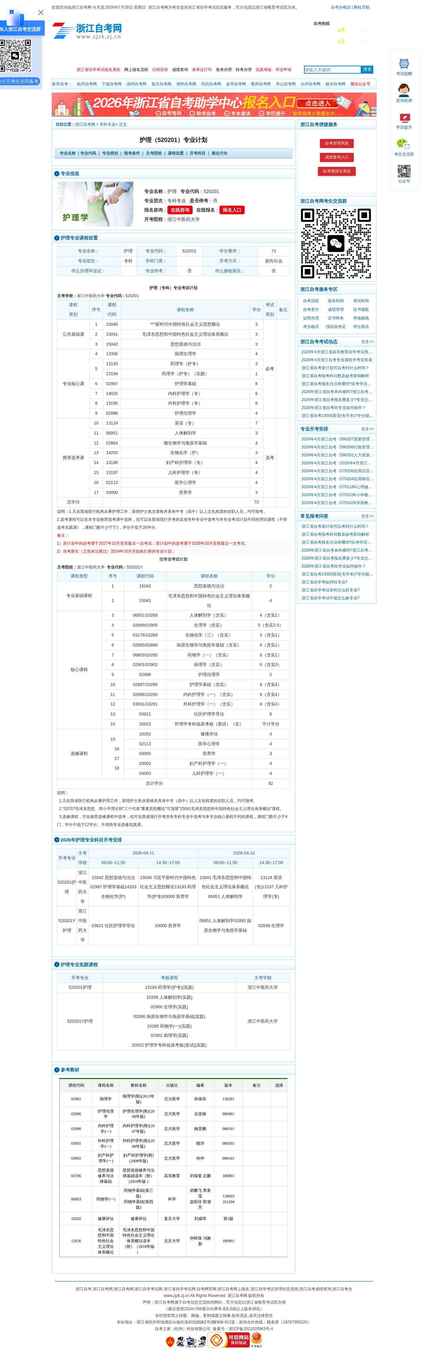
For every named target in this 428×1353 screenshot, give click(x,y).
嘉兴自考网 (161, 84)
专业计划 (175, 55)
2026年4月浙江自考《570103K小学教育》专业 (338, 495)
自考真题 (324, 55)
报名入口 (232, 210)
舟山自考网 (286, 84)
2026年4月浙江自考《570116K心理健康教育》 (338, 487)
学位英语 (361, 326)
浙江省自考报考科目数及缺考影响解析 (335, 375)
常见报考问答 (314, 516)
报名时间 (336, 301)
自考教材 (235, 55)
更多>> (367, 341)
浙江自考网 (85, 124)
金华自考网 (236, 84)
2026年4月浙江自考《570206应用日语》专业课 (338, 471)
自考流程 (311, 301)
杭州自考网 (87, 84)
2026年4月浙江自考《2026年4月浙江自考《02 (338, 463)
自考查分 (311, 309)
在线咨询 (180, 210)
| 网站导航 (360, 7)
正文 (123, 124)
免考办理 (224, 69)
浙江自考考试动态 (318, 341)
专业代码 (88, 153)
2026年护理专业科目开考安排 (91, 840)
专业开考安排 (314, 429)
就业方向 (219, 153)
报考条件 (132, 153)
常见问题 (294, 55)
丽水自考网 (335, 84)
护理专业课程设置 (79, 237)
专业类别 (110, 153)
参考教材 (70, 1069)
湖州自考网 (186, 84)
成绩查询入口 (337, 157)
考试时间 (361, 301)
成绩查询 (180, 69)
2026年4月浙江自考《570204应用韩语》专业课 (338, 479)
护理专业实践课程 (79, 964)
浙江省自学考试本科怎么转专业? (331, 590)
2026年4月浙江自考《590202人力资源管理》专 (338, 455)
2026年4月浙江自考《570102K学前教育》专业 (338, 503)
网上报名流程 (136, 69)
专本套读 (264, 55)
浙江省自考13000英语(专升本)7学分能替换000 (338, 415)
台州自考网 (311, 84)
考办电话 (311, 326)
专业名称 (68, 153)
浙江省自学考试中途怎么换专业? (331, 598)
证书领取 (361, 309)
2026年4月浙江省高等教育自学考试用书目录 (338, 352)
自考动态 (115, 55)
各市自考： (62, 84)
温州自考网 (137, 84)
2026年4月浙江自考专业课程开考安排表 (337, 360)
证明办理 (311, 318)
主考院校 (205, 55)
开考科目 (198, 153)
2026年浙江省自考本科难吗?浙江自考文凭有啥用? (338, 391)
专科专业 (107, 124)
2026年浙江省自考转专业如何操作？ (334, 407)
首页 (61, 55)
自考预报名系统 (337, 171)
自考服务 (354, 55)
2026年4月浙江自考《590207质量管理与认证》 (338, 439)
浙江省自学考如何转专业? (325, 582)
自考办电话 (341, 7)
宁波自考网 (112, 84)
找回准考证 (336, 326)
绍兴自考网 (211, 84)
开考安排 (145, 55)
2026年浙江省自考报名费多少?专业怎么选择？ (338, 399)
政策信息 (85, 55)
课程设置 (176, 153)
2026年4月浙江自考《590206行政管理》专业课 (338, 447)
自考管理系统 (337, 143)
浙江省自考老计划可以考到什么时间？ (335, 368)
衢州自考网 (261, 84)
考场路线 (361, 318)
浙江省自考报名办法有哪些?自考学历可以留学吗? (338, 383)
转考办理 (244, 69)
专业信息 (70, 173)
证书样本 (336, 318)
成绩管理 (336, 309)
